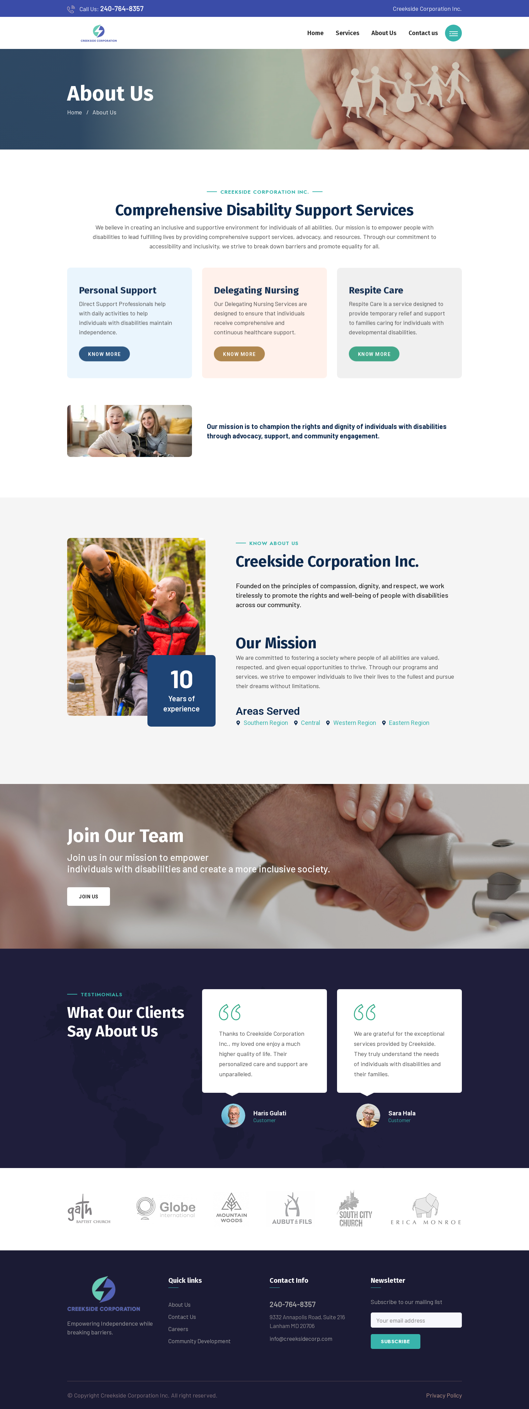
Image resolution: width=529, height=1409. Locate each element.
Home (315, 33)
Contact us (423, 33)
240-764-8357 (122, 8)
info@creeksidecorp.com (301, 1338)
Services (347, 33)
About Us (383, 33)
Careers (178, 1328)
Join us (89, 896)
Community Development (199, 1340)
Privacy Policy (444, 1395)
